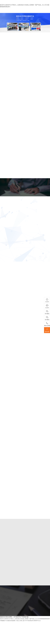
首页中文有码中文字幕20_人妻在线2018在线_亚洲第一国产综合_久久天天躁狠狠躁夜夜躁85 (25, 618)
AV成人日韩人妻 (19, 620)
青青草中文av (37, 620)
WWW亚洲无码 (29, 620)
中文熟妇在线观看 (10, 620)
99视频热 (2, 620)
